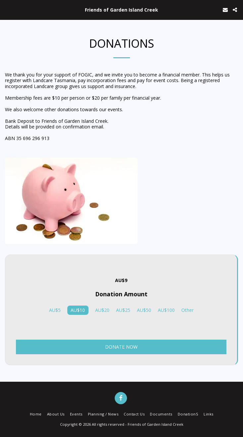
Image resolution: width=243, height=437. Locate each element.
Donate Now (121, 347)
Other (187, 310)
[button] (7, 9)
